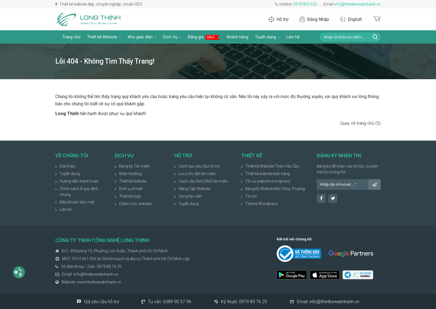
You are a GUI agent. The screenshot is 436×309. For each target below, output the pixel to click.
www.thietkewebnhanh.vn (99, 282)
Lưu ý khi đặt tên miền (197, 173)
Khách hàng (237, 36)
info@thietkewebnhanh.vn (357, 4)
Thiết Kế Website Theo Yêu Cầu (272, 166)
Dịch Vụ (172, 36)
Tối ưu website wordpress (267, 181)
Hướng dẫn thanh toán (79, 181)
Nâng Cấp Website (194, 188)
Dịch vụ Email (130, 188)
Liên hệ (292, 36)
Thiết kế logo (130, 196)
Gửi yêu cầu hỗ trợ (98, 301)
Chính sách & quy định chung (79, 191)
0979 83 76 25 (109, 266)
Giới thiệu (67, 166)
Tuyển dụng (267, 36)
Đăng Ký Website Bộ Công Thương (275, 188)
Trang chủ (71, 36)
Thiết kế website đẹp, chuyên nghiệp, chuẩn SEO (98, 4)
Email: (324, 301)
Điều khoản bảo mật (77, 202)
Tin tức (251, 196)
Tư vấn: (166, 301)
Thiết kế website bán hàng (267, 173)
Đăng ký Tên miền (134, 166)
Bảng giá (204, 37)
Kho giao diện (142, 36)
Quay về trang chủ (360, 123)
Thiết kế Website (104, 36)
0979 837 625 (305, 4)
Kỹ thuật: (240, 301)
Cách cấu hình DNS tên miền (203, 181)
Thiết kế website (133, 181)
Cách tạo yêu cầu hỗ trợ (199, 166)
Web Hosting (130, 173)
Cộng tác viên (190, 196)
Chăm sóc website (135, 203)
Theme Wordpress (261, 203)
